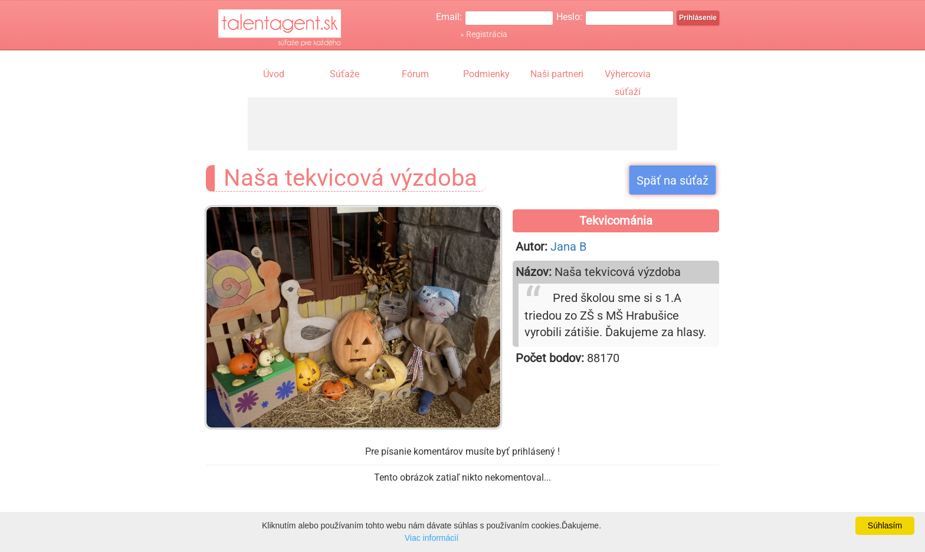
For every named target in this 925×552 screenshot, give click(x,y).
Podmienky (486, 74)
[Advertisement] (462, 123)
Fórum (415, 74)
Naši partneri (556, 74)
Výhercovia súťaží (628, 75)
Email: (449, 16)
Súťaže (344, 74)
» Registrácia (483, 34)
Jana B (568, 246)
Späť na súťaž (672, 180)
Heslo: (569, 16)
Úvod (273, 74)
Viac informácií (432, 538)
